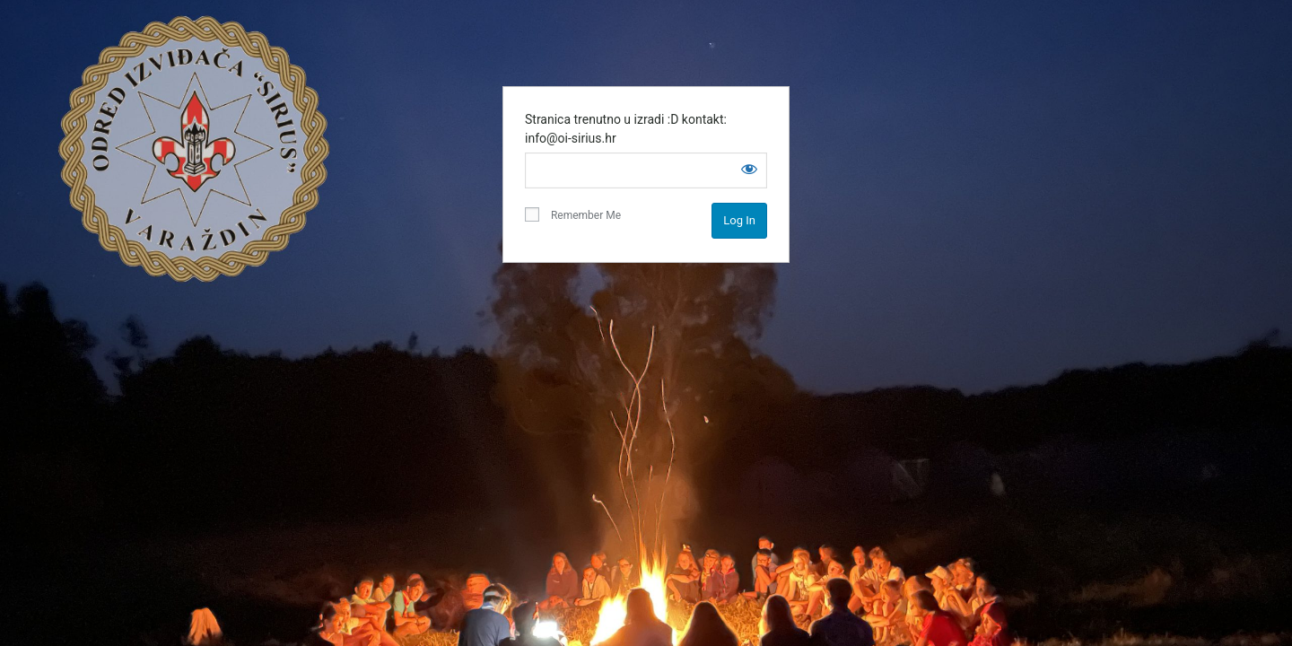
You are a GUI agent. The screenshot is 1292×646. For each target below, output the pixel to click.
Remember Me (573, 214)
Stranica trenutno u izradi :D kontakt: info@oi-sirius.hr (626, 128)
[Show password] (749, 169)
